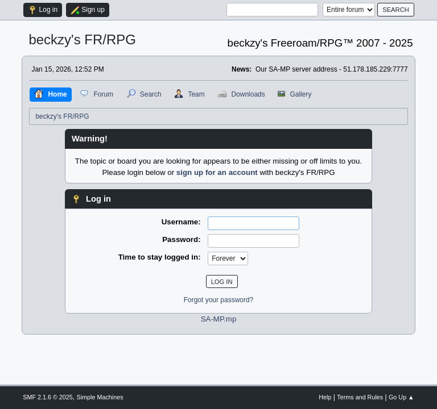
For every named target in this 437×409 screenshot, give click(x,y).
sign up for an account (217, 172)
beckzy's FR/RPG (82, 39)
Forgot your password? (219, 300)
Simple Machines (100, 397)
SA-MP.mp (219, 319)
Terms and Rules (360, 397)
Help (325, 397)
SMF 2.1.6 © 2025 (48, 397)
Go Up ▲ (401, 397)
